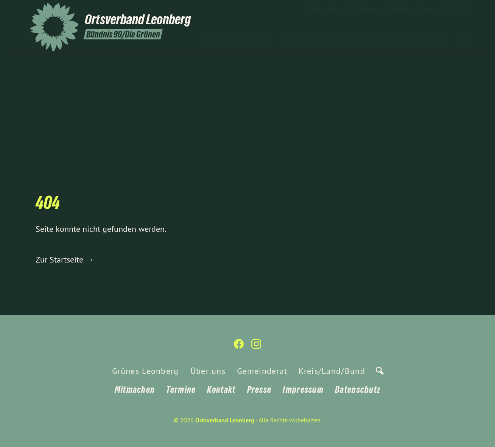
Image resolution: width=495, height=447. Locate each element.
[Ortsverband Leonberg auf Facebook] (450, 10)
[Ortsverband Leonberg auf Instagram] (461, 10)
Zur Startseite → (65, 259)
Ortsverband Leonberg (224, 420)
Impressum (303, 389)
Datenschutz (357, 389)
